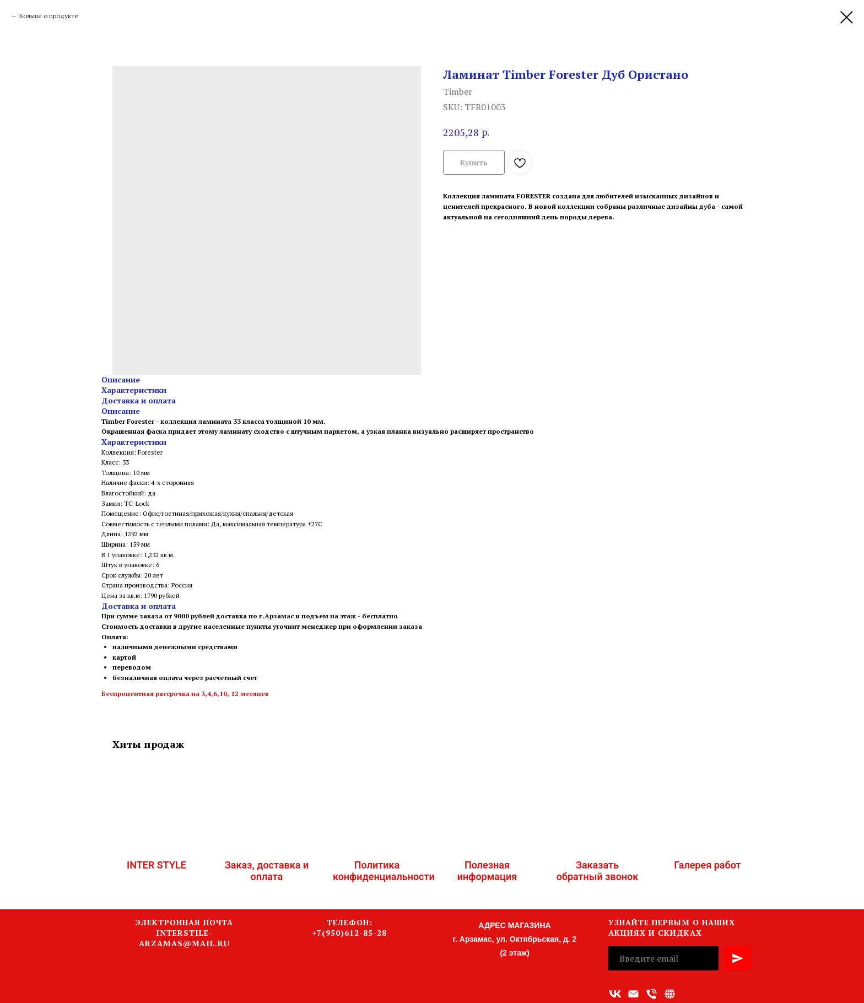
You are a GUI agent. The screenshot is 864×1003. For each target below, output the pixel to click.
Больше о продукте (48, 16)
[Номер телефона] (651, 994)
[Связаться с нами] (670, 994)
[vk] (615, 994)
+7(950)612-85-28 (349, 932)
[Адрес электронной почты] (633, 994)
